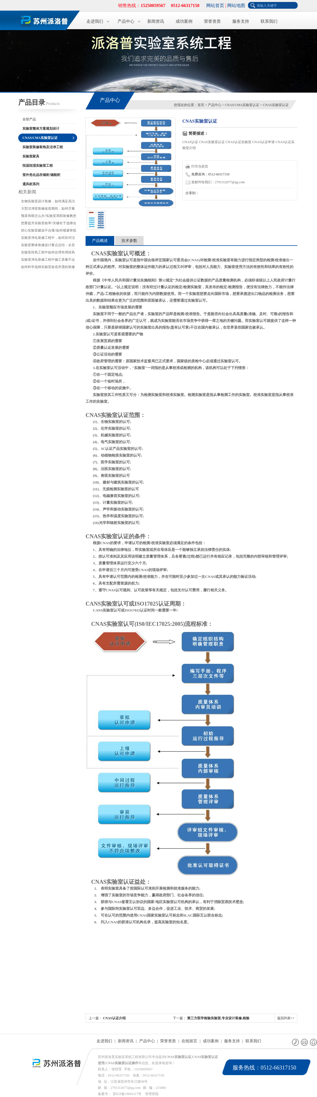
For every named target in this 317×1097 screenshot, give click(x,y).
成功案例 (184, 21)
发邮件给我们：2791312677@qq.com (215, 182)
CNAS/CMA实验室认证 (242, 105)
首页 (200, 105)
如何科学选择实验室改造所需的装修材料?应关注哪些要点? (48, 268)
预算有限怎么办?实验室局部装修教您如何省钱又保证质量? (48, 216)
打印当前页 (196, 166)
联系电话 (296, 1042)
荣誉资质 (212, 21)
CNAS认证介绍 (114, 1018)
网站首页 (215, 5)
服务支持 (240, 21)
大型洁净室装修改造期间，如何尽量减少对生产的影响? (48, 209)
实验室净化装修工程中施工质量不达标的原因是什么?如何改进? (48, 260)
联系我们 (269, 21)
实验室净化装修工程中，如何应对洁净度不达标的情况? (48, 238)
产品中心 (126, 21)
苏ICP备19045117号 (127, 1094)
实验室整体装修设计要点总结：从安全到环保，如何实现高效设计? (48, 246)
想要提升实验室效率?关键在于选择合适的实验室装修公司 (48, 224)
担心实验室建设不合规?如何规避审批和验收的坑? (48, 231)
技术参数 (129, 241)
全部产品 (29, 119)
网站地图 (236, 5)
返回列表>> (286, 1018)
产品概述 (100, 241)
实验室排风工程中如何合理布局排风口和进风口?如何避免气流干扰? (48, 253)
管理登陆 (151, 1094)
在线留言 (189, 1041)
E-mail (305, 1042)
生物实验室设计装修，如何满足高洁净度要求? (48, 202)
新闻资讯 (155, 21)
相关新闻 (27, 191)
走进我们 (94, 21)
